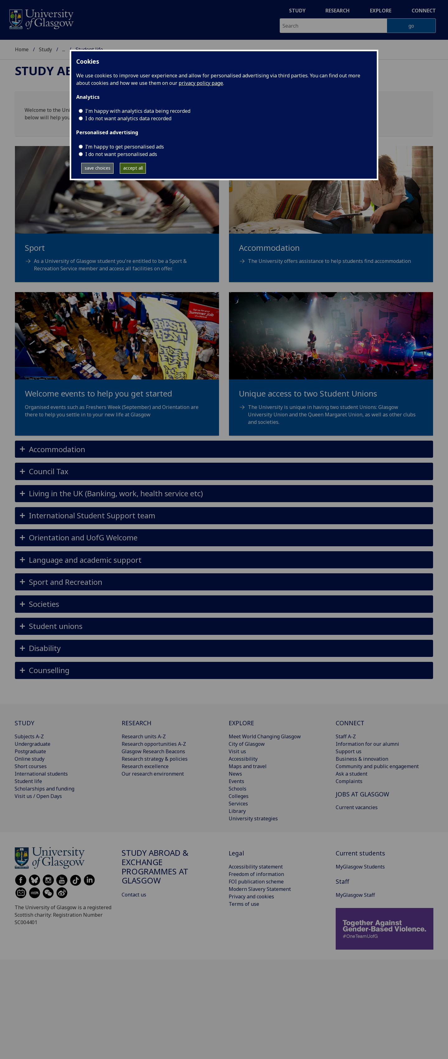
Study (297, 10)
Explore (380, 10)
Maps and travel (248, 766)
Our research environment (153, 773)
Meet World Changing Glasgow (265, 736)
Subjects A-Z (29, 736)
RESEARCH (137, 723)
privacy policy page (201, 83)
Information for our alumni (367, 743)
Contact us (134, 894)
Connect (424, 10)
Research (337, 10)
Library (237, 811)
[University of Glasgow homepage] (41, 18)
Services (238, 803)
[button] (224, 449)
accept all (133, 168)
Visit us (237, 751)
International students (41, 773)
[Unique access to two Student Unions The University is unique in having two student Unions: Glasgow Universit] (331, 366)
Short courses (31, 766)
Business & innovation (362, 758)
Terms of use (244, 904)
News (235, 773)
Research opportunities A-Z (154, 743)
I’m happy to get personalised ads (124, 146)
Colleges (239, 796)
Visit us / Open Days (38, 796)
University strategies (253, 818)
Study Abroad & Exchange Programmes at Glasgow (155, 866)
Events (236, 781)
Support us (349, 751)
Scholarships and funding (44, 788)
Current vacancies (357, 807)
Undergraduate (32, 743)
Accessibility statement (256, 866)
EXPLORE (241, 723)
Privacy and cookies (251, 896)
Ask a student (351, 773)
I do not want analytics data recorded (128, 118)
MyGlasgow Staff (355, 895)
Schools (237, 788)
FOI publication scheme (256, 881)
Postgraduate (30, 751)
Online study (29, 758)
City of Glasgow (247, 743)
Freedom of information (256, 874)
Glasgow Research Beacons (153, 751)
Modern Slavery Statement (260, 889)
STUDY (24, 723)
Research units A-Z (144, 736)
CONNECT (350, 723)
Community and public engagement (377, 766)
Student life (28, 781)
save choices (97, 168)
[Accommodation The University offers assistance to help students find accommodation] (331, 213)
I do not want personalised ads (121, 154)
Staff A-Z (346, 736)
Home (22, 49)
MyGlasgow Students (360, 866)
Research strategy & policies (155, 758)
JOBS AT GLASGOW (362, 794)
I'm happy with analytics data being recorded (137, 111)
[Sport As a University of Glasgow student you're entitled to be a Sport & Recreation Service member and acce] (117, 216)
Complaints (349, 781)
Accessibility (243, 758)
